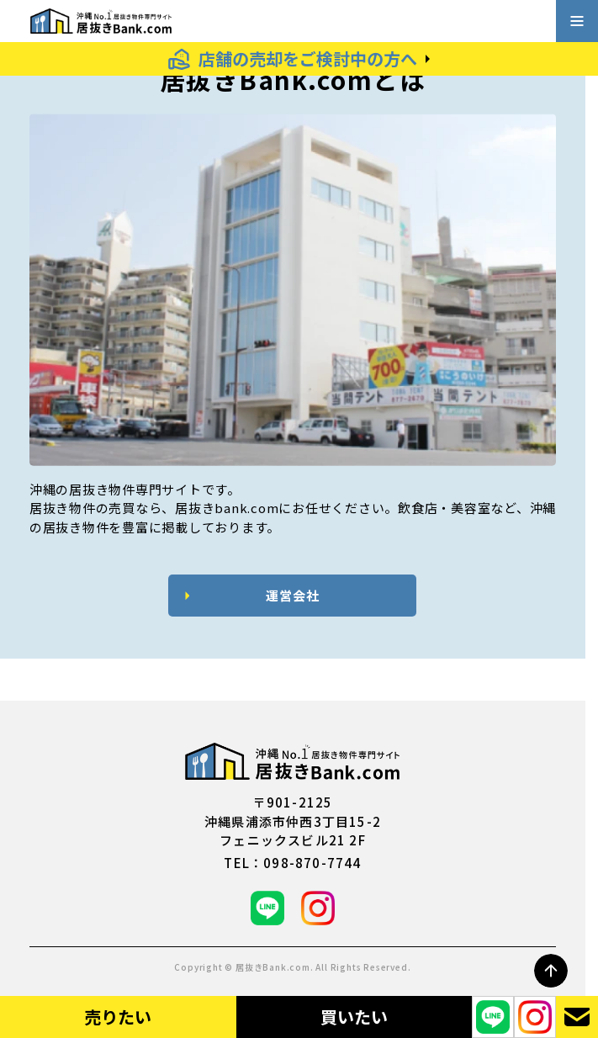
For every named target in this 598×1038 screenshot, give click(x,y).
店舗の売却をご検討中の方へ (307, 58)
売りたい (117, 1016)
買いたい (354, 1016)
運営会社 (292, 595)
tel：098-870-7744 (292, 862)
